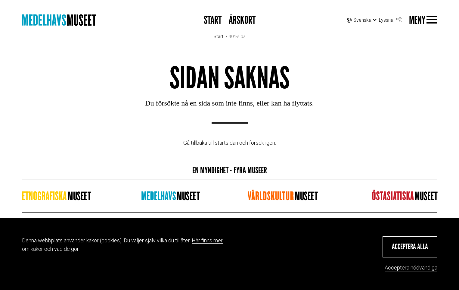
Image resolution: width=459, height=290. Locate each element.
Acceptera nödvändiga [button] (411, 267)
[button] (410, 246)
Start (218, 36)
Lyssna (391, 18)
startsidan (226, 143)
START (213, 20)
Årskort (242, 20)
